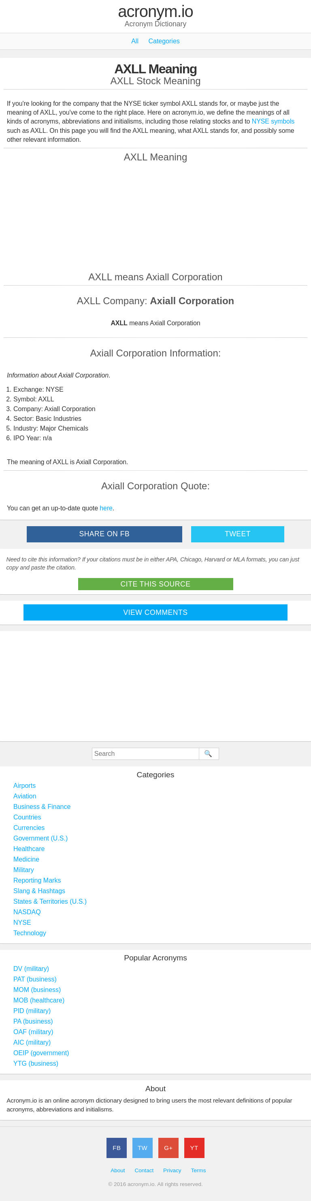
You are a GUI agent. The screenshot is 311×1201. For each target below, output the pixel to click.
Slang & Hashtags (39, 890)
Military (23, 869)
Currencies (29, 827)
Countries (27, 817)
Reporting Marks (37, 880)
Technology (29, 933)
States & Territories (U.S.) (50, 901)
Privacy (172, 1170)
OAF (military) (33, 1031)
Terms (198, 1170)
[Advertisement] (155, 216)
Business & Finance (41, 806)
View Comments (156, 612)
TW (142, 1147)
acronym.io (155, 11)
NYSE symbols (273, 121)
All (134, 41)
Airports (24, 785)
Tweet (238, 534)
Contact (143, 1170)
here (106, 508)
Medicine (26, 859)
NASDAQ (27, 912)
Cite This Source (156, 584)
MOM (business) (37, 989)
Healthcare (29, 848)
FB (117, 1147)
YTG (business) (35, 1063)
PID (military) (32, 1010)
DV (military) (31, 968)
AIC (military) (32, 1042)
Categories (163, 41)
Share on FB (104, 534)
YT (194, 1147)
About (118, 1170)
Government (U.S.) (40, 838)
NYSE (22, 922)
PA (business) (33, 1021)
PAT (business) (35, 979)
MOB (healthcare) (38, 1000)
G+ (168, 1147)
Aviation (24, 796)
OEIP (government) (41, 1053)
